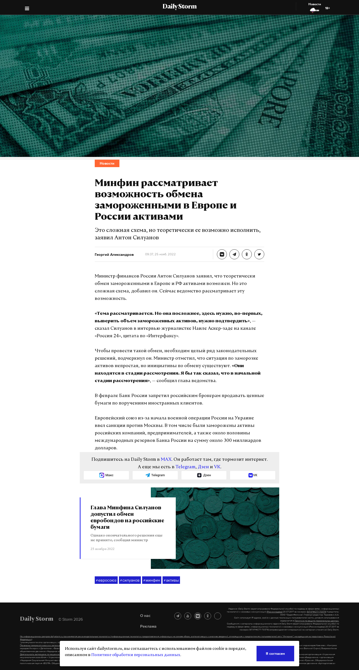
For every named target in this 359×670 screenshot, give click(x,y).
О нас (145, 615)
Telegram (185, 467)
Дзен (203, 467)
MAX (166, 459)
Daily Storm (179, 7)
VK (217, 467)
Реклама (148, 626)
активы (171, 580)
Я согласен (275, 653)
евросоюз (106, 580)
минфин (151, 580)
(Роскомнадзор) (274, 611)
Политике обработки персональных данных (135, 655)
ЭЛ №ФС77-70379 (316, 611)
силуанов (130, 580)
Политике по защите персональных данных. (316, 620)
